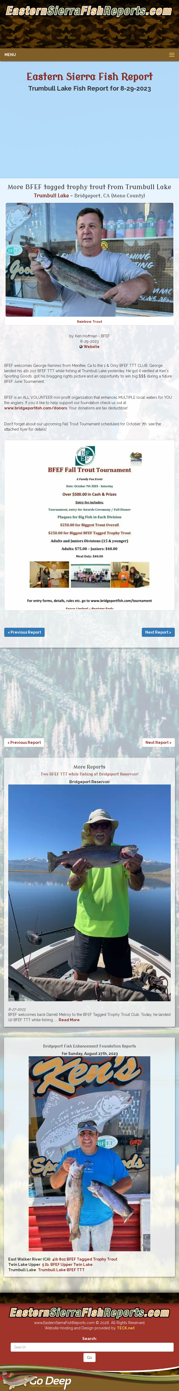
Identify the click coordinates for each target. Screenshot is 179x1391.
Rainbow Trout (89, 322)
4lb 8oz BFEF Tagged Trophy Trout (84, 1259)
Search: (89, 1339)
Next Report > (158, 632)
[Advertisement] (89, 32)
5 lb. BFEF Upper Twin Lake (67, 1264)
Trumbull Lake (51, 195)
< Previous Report (24, 632)
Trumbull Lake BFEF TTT (61, 1270)
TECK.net (126, 1328)
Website (92, 347)
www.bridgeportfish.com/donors (35, 408)
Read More (69, 1020)
